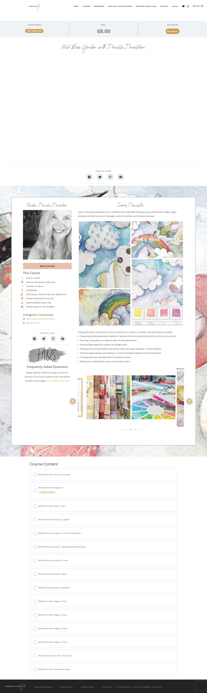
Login (175, 6)
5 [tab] (133, 430)
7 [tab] (139, 430)
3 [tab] (128, 430)
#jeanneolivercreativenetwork (40, 318)
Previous (72, 401)
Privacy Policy (66, 687)
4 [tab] (131, 430)
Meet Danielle (47, 266)
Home (76, 6)
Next (189, 401)
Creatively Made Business (120, 6)
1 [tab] (123, 430)
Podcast (164, 6)
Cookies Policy (87, 687)
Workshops (99, 6)
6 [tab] (136, 430)
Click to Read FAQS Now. (58, 380)
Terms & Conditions (43, 687)
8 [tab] (141, 430)
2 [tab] (125, 430)
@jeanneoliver (33, 323)
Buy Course (172, 31)
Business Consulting (146, 6)
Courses (86, 6)
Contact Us (107, 687)
